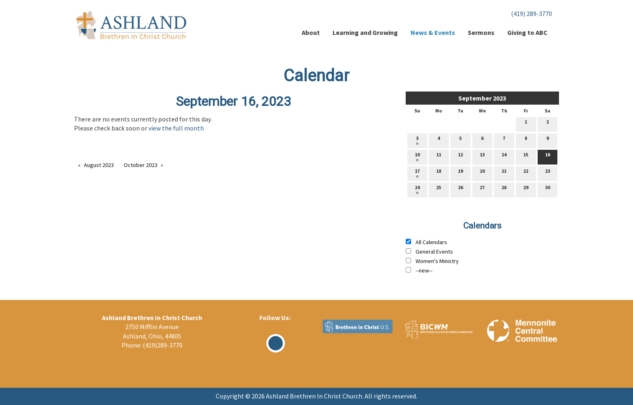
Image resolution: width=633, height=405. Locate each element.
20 (482, 173)
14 (503, 156)
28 (503, 189)
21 (503, 173)
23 (547, 173)
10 (417, 156)
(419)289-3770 (163, 345)
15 (525, 156)
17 (417, 173)
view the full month (176, 128)
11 (438, 156)
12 (460, 156)
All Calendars (431, 242)
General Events (434, 251)
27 (482, 189)
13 (482, 156)
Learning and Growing (365, 32)
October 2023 (140, 165)
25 (438, 189)
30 (547, 189)
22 (525, 173)
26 (460, 189)
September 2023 (482, 98)
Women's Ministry (437, 261)
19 (460, 173)
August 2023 (99, 165)
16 (547, 156)
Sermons (481, 32)
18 (438, 173)
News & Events (433, 32)
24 (417, 189)
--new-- (424, 270)
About (311, 32)
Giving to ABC (527, 32)
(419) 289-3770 (531, 13)
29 (525, 189)
